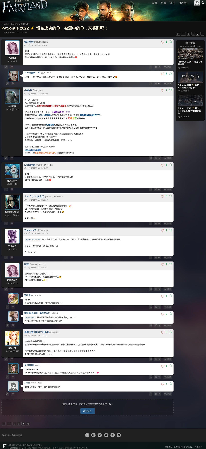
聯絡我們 (198, 443)
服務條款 (178, 443)
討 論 (163, 3)
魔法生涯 (183, 3)
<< (183, 34)
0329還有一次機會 (33, 148)
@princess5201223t (33, 238)
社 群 (172, 3)
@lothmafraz (30, 315)
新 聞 (154, 3)
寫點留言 (87, 407)
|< (178, 34)
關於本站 (168, 443)
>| (202, 34)
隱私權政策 (188, 443)
